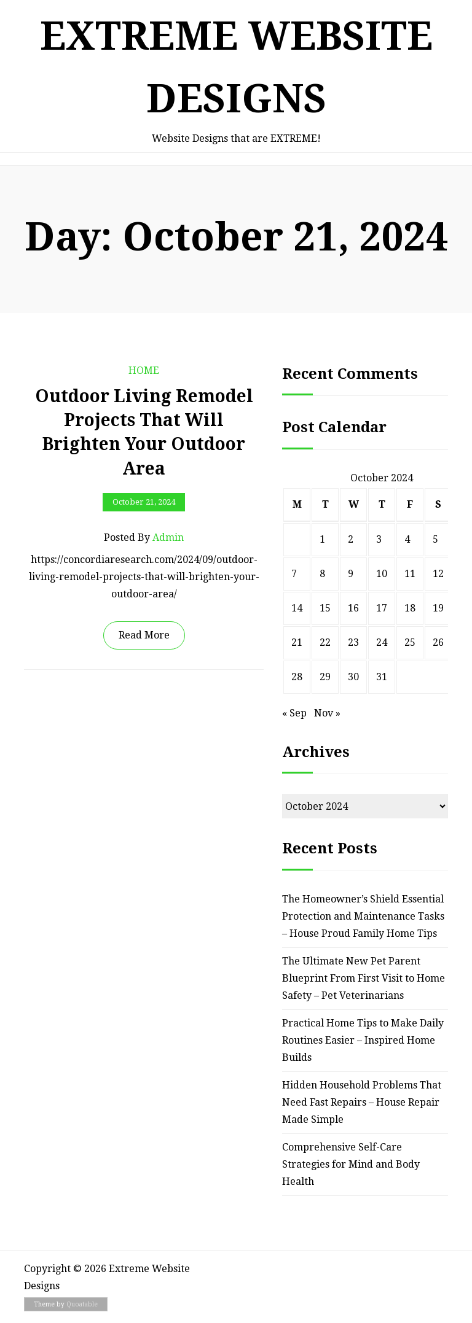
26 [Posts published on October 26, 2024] (438, 642)
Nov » (327, 713)
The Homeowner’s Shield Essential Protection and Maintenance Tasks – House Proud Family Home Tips (363, 916)
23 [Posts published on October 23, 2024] (353, 642)
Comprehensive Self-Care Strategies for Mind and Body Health (351, 1164)
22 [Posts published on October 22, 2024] (325, 642)
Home (143, 370)
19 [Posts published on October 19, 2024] (438, 608)
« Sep (294, 713)
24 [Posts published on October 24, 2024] (381, 642)
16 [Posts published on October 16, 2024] (353, 608)
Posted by (144, 537)
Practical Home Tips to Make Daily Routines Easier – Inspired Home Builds (363, 1040)
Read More (144, 635)
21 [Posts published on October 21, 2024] (296, 642)
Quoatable (82, 1304)
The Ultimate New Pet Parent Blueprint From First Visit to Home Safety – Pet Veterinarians (363, 978)
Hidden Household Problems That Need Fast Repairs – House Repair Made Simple (361, 1102)
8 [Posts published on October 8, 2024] (322, 574)
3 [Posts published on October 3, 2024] (379, 539)
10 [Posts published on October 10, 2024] (381, 574)
